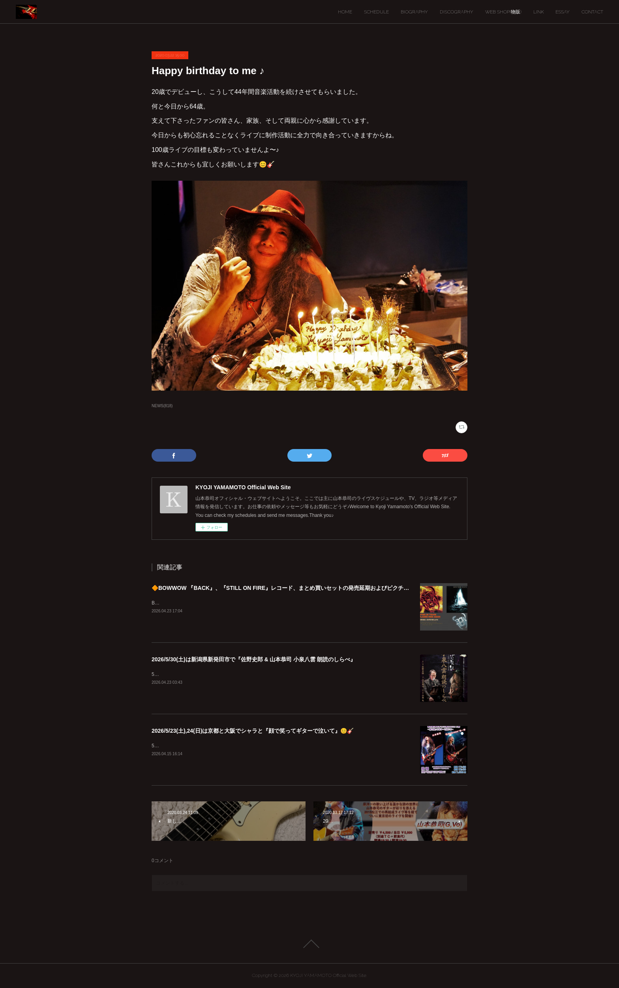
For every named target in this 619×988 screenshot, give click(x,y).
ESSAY (562, 12)
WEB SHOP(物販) (503, 12)
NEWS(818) (162, 406)
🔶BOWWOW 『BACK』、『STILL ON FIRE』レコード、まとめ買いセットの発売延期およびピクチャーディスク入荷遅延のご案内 (316, 588)
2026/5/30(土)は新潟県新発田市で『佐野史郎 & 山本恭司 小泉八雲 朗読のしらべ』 (254, 659)
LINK (538, 12)
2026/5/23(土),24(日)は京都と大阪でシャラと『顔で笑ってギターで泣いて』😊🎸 (253, 731)
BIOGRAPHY (414, 12)
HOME (345, 12)
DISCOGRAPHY (456, 12)
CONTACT (592, 12)
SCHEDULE (376, 12)
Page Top (309, 943)
